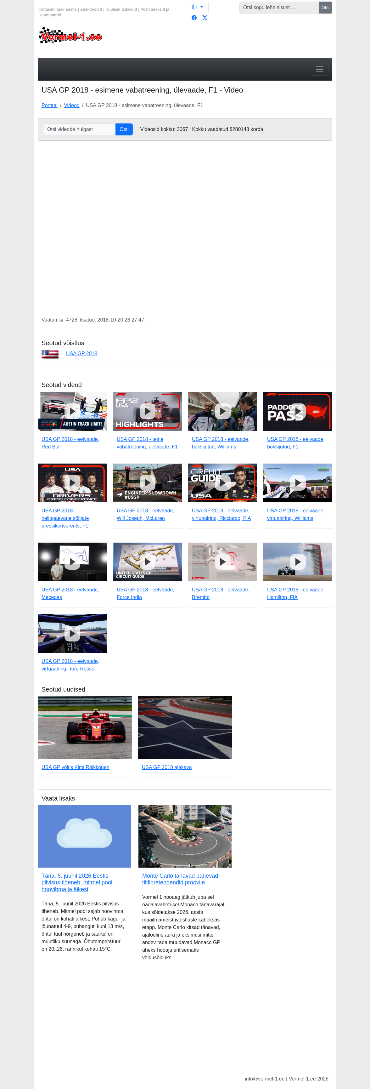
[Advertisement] (222, 40)
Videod (72, 105)
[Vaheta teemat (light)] (197, 7)
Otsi (325, 7)
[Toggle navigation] (319, 69)
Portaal (50, 105)
